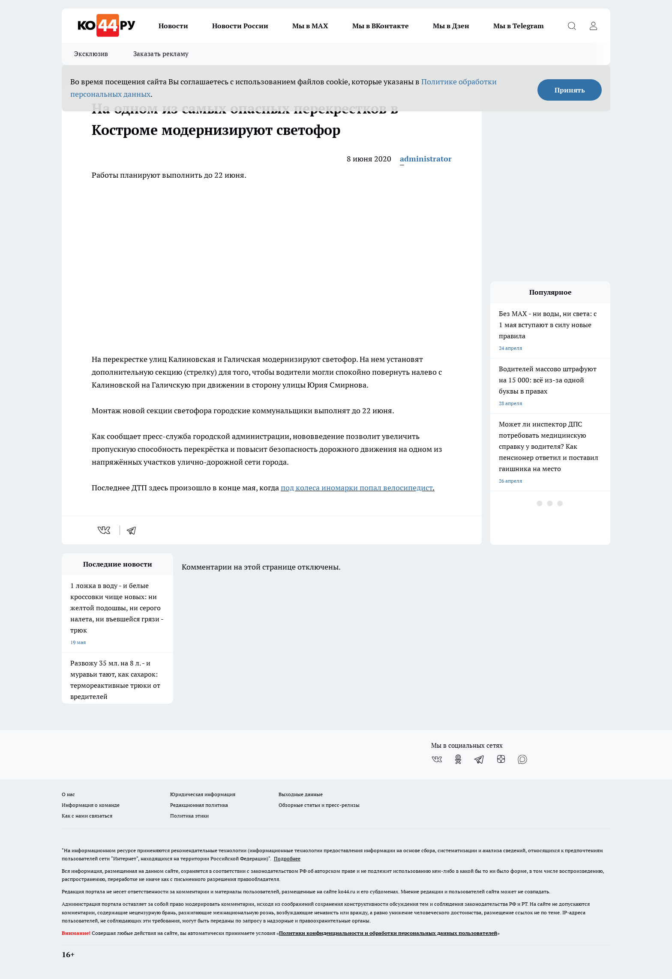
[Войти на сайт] (593, 25)
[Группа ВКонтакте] (436, 759)
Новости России (240, 25)
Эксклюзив (91, 54)
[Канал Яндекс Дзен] (501, 759)
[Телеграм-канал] (479, 759)
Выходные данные (301, 794)
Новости (173, 25)
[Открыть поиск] (571, 25)
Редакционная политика (199, 805)
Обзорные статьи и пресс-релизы (319, 805)
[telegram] (134, 530)
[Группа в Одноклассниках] (458, 759)
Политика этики (189, 815)
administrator (426, 159)
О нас (68, 794)
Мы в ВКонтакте (380, 25)
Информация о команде (91, 805)
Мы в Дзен (451, 25)
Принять (570, 90)
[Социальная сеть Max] (522, 759)
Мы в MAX (310, 25)
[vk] (104, 530)
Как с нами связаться (87, 815)
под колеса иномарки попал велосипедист (356, 487)
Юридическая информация (202, 794)
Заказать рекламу (161, 54)
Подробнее (287, 858)
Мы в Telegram (518, 25)
